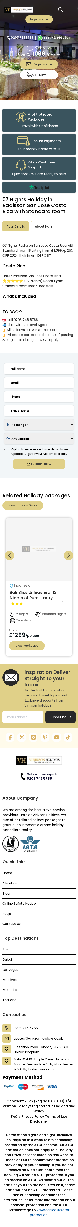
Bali (5, 949)
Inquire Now (39, 19)
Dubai (7, 960)
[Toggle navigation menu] (70, 9)
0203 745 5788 (39, 778)
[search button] (61, 10)
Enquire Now (39, 64)
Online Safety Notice (19, 903)
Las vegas (10, 970)
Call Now (36, 74)
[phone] (39, 396)
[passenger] (39, 424)
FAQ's (15, 1117)
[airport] (39, 438)
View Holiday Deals (23, 505)
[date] (39, 410)
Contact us (11, 924)
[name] (39, 368)
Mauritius (9, 990)
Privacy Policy (32, 1117)
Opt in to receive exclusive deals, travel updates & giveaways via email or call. (36, 451)
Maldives (9, 980)
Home (7, 873)
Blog (6, 893)
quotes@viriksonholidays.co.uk (38, 1038)
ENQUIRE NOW (39, 464)
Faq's (6, 914)
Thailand (9, 1000)
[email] (39, 382)
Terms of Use (56, 1117)
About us (9, 883)
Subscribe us (60, 717)
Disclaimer (39, 1121)
